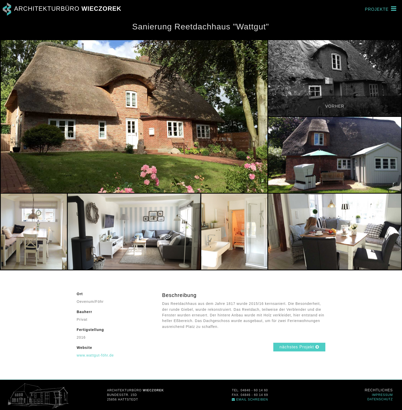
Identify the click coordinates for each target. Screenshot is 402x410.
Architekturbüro (60, 8)
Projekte (381, 8)
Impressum (382, 395)
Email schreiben (250, 399)
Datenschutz (380, 399)
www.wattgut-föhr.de (95, 355)
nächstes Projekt (299, 347)
